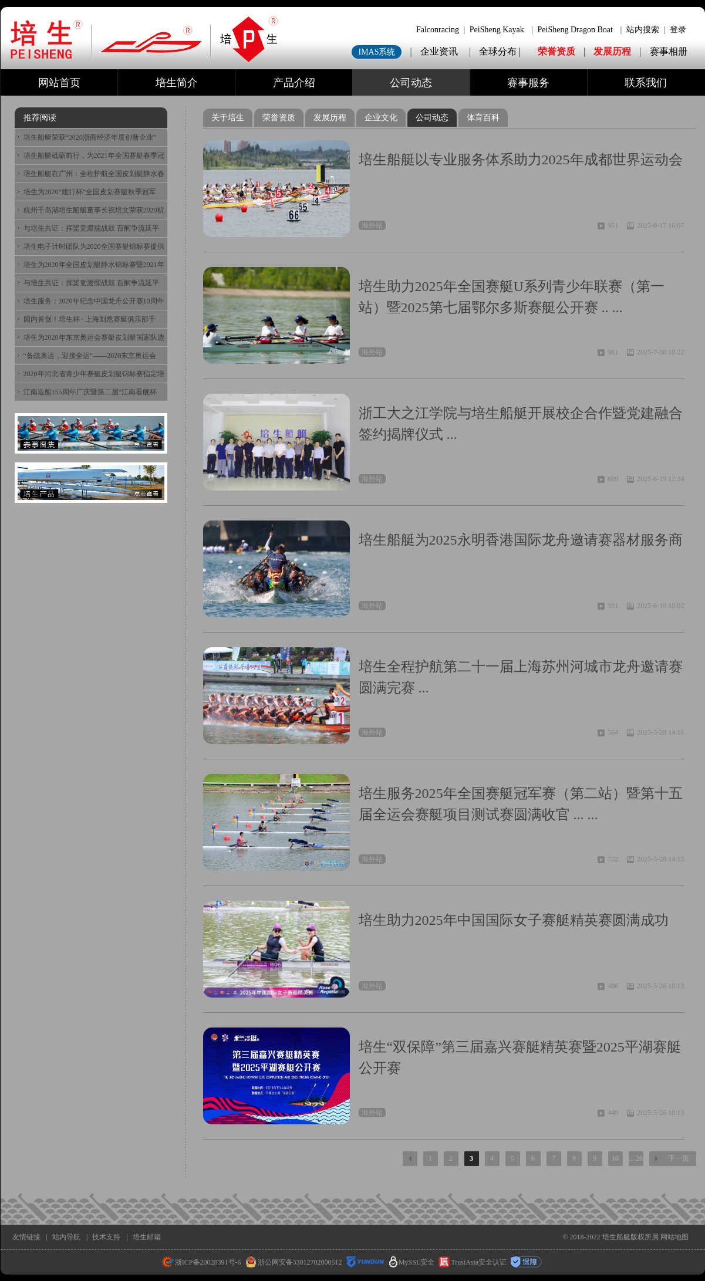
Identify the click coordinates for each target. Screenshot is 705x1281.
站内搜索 (642, 29)
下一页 (678, 1158)
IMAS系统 (376, 52)
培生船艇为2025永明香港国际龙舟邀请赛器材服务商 (521, 539)
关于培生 (227, 117)
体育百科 (483, 117)
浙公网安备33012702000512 (293, 1262)
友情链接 (26, 1237)
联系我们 (646, 83)
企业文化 (381, 117)
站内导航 (66, 1237)
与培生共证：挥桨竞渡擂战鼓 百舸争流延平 (91, 228)
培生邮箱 (147, 1237)
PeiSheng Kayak (497, 29)
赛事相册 (668, 51)
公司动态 (411, 83)
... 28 (636, 1158)
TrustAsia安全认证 (472, 1262)
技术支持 (106, 1237)
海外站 (372, 225)
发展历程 (612, 51)
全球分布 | (501, 51)
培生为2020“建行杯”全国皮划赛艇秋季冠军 (90, 192)
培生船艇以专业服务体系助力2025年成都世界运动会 (521, 159)
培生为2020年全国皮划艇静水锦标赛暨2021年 (93, 265)
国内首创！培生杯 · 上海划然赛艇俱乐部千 (89, 319)
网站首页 (59, 83)
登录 (678, 29)
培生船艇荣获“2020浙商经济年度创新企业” (90, 137)
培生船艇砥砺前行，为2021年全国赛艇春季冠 (93, 155)
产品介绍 (294, 83)
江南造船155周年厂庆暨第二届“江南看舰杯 (90, 392)
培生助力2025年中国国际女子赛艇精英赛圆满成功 (514, 920)
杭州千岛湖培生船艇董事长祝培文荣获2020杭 (93, 210)
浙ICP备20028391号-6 (201, 1262)
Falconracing (437, 29)
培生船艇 (616, 1237)
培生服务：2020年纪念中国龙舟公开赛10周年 (93, 301)
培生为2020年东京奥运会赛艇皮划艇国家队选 (93, 337)
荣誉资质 (556, 51)
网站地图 (674, 1237)
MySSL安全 (411, 1262)
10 (615, 1158)
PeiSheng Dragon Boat (575, 29)
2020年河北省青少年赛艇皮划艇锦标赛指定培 (93, 374)
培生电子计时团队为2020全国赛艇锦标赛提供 (93, 246)
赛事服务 (528, 83)
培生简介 (177, 83)
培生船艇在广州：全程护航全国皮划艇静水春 (93, 174)
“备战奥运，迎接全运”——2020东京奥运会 (90, 355)
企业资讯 (439, 51)
